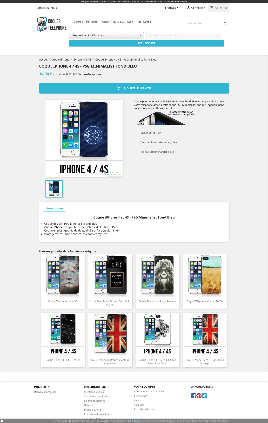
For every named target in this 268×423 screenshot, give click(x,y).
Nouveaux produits (45, 391)
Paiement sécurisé (94, 400)
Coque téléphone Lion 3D (62, 301)
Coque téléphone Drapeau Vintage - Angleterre (110, 361)
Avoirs (137, 400)
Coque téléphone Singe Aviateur (157, 301)
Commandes (141, 396)
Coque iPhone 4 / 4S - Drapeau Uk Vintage (204, 361)
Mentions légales (94, 391)
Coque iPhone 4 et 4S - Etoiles (63, 359)
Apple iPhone (85, 22)
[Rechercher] (207, 23)
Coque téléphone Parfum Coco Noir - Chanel (110, 303)
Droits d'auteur (92, 409)
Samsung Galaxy (117, 22)
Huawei (144, 22)
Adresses (139, 404)
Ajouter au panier (134, 88)
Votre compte (144, 386)
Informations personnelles (149, 391)
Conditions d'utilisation (97, 396)
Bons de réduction (144, 409)
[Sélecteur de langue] (172, 8)
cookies (136, 420)
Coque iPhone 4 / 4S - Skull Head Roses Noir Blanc (157, 361)
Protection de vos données (99, 414)
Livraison (89, 405)
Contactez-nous (47, 8)
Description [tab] (55, 208)
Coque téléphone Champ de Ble (204, 301)
